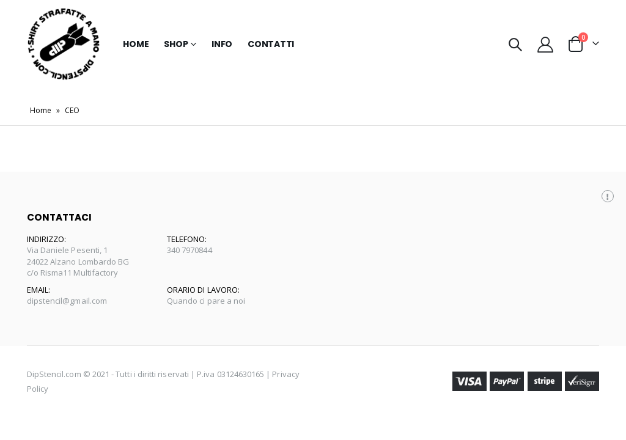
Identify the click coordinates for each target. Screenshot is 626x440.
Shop (176, 44)
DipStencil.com (54, 374)
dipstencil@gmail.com (67, 300)
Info (222, 44)
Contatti (271, 44)
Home (136, 44)
